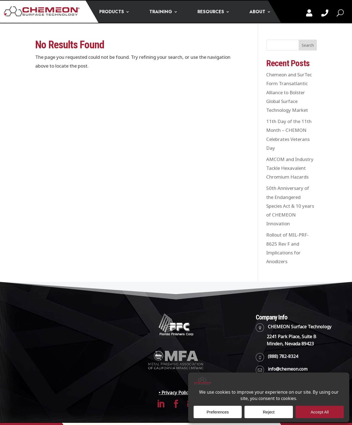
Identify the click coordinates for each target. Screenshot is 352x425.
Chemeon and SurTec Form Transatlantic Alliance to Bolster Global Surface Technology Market (289, 92)
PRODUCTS (111, 12)
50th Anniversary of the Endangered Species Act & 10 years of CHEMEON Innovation (290, 206)
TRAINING (160, 12)
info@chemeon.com (287, 369)
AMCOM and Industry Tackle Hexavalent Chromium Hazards (290, 168)
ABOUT (257, 12)
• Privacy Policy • (176, 392)
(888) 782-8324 (283, 356)
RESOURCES (210, 12)
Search (308, 45)
